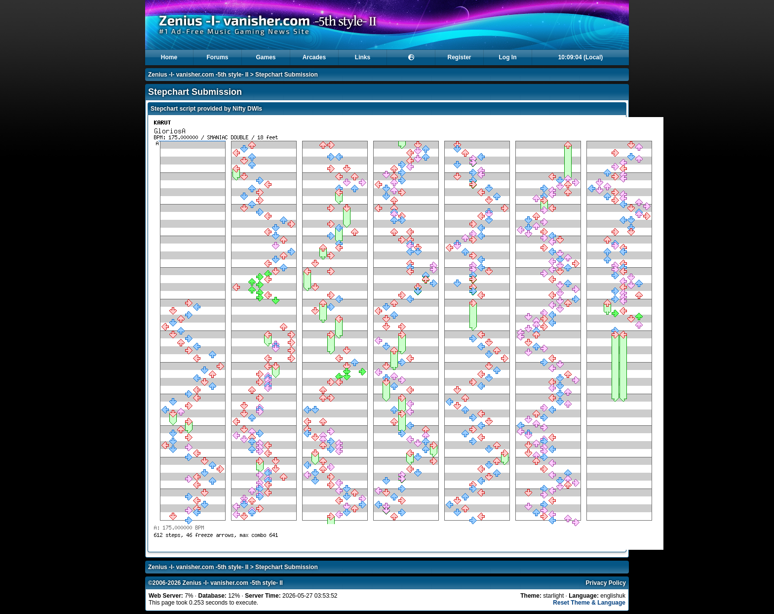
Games (265, 57)
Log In (508, 57)
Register (459, 57)
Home (169, 57)
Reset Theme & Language (589, 602)
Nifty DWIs (247, 108)
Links (362, 57)
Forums (217, 57)
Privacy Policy (606, 582)
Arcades (314, 57)
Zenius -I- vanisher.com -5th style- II (198, 74)
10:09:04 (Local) (580, 57)
